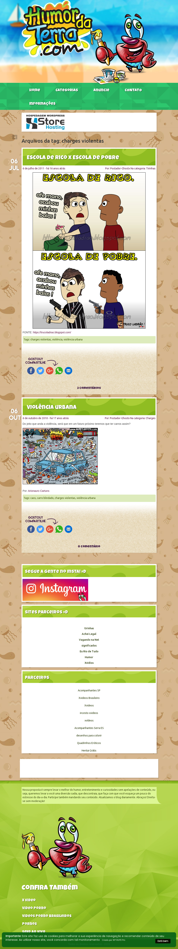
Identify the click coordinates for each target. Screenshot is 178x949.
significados (89, 645)
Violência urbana (52, 408)
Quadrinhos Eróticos (89, 743)
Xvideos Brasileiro (89, 697)
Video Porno (34, 908)
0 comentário (89, 546)
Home (34, 90)
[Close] (14, 137)
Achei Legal (89, 633)
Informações (42, 104)
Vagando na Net (89, 639)
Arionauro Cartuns (38, 490)
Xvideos (89, 705)
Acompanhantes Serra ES (89, 727)
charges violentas (40, 339)
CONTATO (133, 90)
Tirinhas (150, 168)
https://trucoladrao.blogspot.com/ (52, 332)
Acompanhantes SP (89, 690)
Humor (89, 657)
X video (29, 900)
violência (57, 339)
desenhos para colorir (89, 735)
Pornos (29, 924)
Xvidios (89, 662)
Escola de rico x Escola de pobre (73, 158)
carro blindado (45, 497)
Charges (150, 418)
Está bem (163, 941)
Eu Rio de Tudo (89, 651)
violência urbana (73, 339)
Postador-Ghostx (120, 168)
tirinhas (89, 628)
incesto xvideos (89, 712)
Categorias (67, 90)
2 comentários (89, 388)
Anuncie (101, 90)
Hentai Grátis (89, 750)
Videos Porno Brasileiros (46, 916)
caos (33, 497)
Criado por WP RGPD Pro (113, 940)
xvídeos (89, 720)
